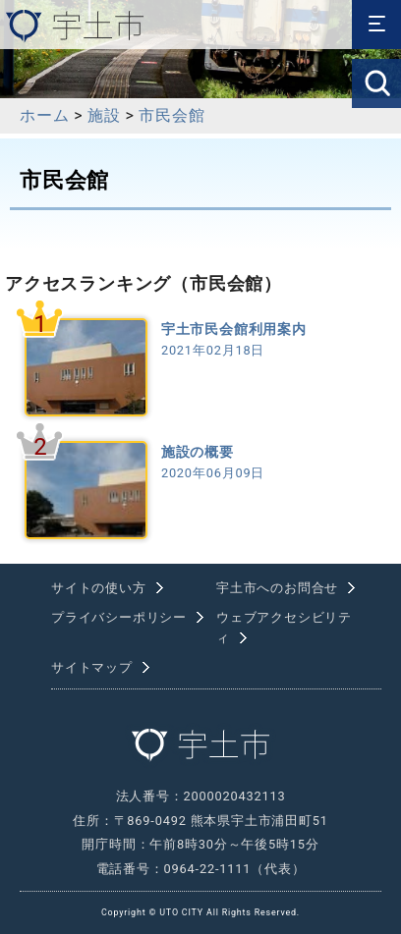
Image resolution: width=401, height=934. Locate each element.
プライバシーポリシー (119, 617)
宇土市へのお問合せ (277, 587)
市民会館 (171, 115)
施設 (104, 115)
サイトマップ (92, 667)
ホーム (44, 115)
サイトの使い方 (98, 587)
